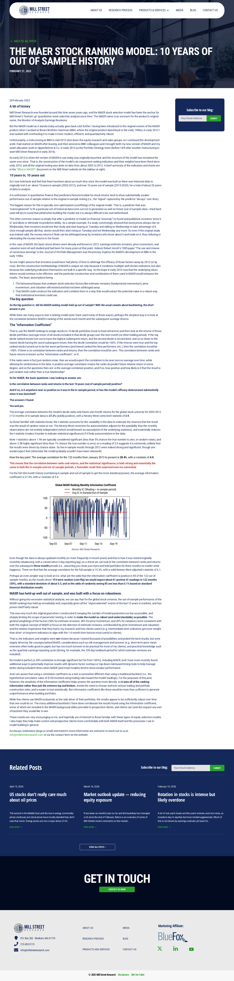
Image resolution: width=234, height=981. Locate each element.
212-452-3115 (27, 944)
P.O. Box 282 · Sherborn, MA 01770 (37, 938)
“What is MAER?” (26, 169)
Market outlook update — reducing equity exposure (115, 797)
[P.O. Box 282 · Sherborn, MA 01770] (16, 938)
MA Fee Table (137, 974)
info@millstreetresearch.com (26, 734)
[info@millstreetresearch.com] (16, 950)
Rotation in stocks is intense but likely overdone (186, 797)
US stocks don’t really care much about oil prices (38, 797)
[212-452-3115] (16, 944)
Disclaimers (123, 974)
